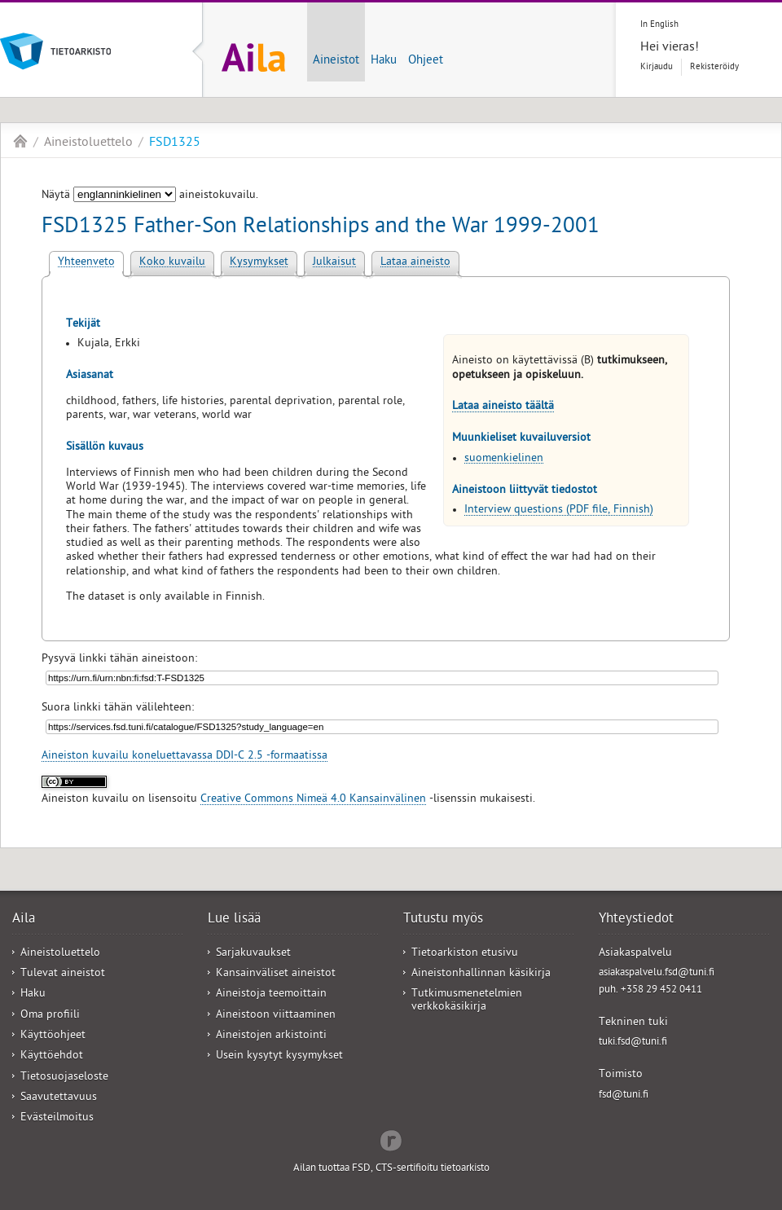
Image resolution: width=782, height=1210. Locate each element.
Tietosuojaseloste (64, 1078)
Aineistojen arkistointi (271, 1036)
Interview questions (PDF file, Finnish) (558, 510)
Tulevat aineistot (62, 974)
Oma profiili (50, 1016)
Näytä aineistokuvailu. (150, 196)
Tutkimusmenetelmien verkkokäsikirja (466, 1001)
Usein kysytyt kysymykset (279, 1056)
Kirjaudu (656, 67)
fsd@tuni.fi (623, 1095)
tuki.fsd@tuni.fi (633, 1042)
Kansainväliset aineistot (276, 974)
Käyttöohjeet (53, 1036)
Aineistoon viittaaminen (276, 1016)
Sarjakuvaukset (253, 954)
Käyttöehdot (51, 1056)
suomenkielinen (503, 459)
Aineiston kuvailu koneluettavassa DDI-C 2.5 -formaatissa (184, 756)
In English (659, 24)
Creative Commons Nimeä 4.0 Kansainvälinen (313, 800)
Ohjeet (425, 61)
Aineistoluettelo (88, 143)
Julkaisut (334, 263)
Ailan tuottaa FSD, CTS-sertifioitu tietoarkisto (391, 1169)
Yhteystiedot (636, 920)
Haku (384, 61)
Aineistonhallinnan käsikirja (481, 974)
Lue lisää (234, 920)
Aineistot (336, 61)
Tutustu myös (443, 920)
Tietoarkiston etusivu (464, 954)
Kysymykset (259, 263)
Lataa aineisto (415, 263)
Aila (20, 140)
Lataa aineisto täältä (503, 407)
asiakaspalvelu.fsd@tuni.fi (656, 973)
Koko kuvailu (172, 263)
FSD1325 (174, 143)
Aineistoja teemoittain (271, 994)
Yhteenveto (86, 263)
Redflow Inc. (391, 1139)
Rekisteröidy (714, 67)
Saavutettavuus (58, 1098)
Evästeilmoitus (57, 1118)
